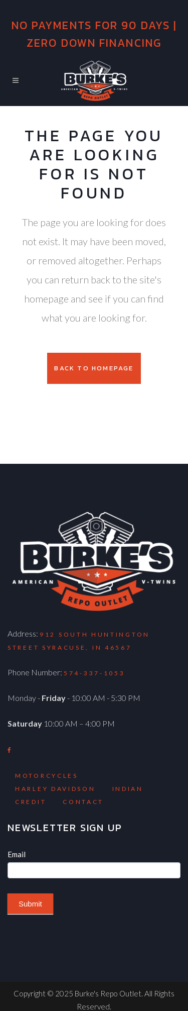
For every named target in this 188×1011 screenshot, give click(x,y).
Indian (127, 788)
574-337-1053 (94, 673)
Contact (83, 801)
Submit (30, 903)
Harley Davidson (55, 788)
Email (17, 854)
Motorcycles (46, 775)
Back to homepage (93, 368)
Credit (30, 801)
